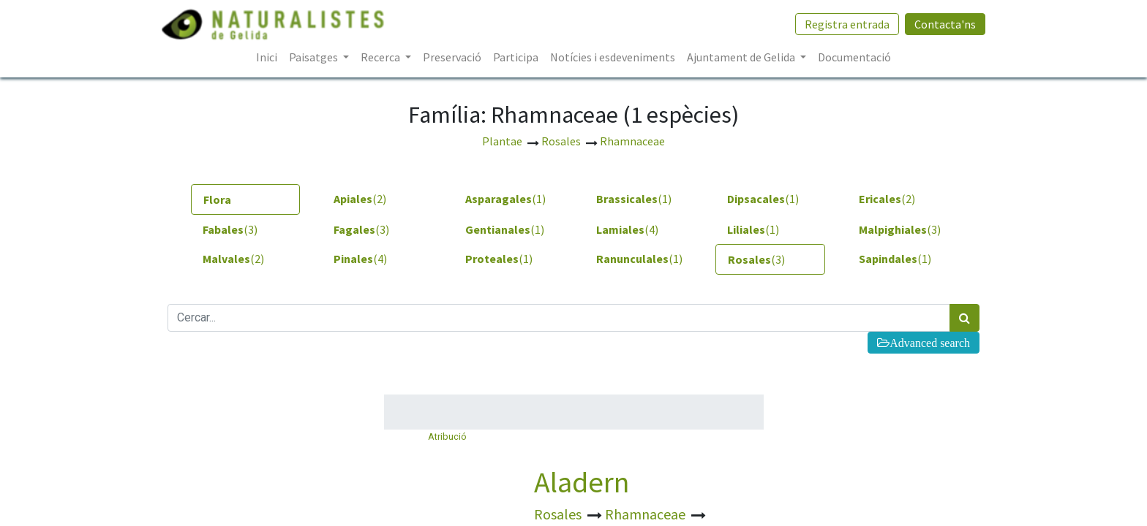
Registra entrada (841, 24)
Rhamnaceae (646, 514)
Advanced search (930, 342)
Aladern (581, 482)
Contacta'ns (939, 24)
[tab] (245, 199)
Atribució (447, 436)
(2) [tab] (360, 198)
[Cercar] (964, 318)
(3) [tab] (230, 229)
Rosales (559, 514)
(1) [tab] (505, 198)
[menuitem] (266, 57)
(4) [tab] (627, 229)
